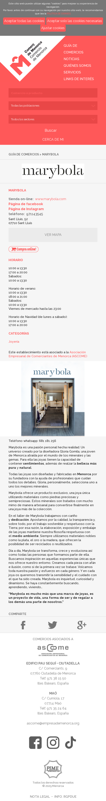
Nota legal (40, 796)
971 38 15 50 (56, 678)
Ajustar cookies (53, 28)
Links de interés (79, 79)
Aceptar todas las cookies (24, 21)
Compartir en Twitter (52, 625)
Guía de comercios (24, 154)
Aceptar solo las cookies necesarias (74, 21)
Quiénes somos (77, 66)
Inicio (32, 56)
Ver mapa (53, 235)
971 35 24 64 (57, 708)
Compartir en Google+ (81, 625)
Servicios (72, 72)
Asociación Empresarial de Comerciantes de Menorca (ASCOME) (48, 354)
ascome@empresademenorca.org (53, 723)
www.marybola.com (50, 199)
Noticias (71, 59)
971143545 (34, 214)
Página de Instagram (26, 209)
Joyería (14, 341)
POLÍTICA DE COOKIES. (59, 13)
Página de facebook (26, 204)
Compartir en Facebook (23, 625)
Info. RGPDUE (65, 796)
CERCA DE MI (53, 139)
